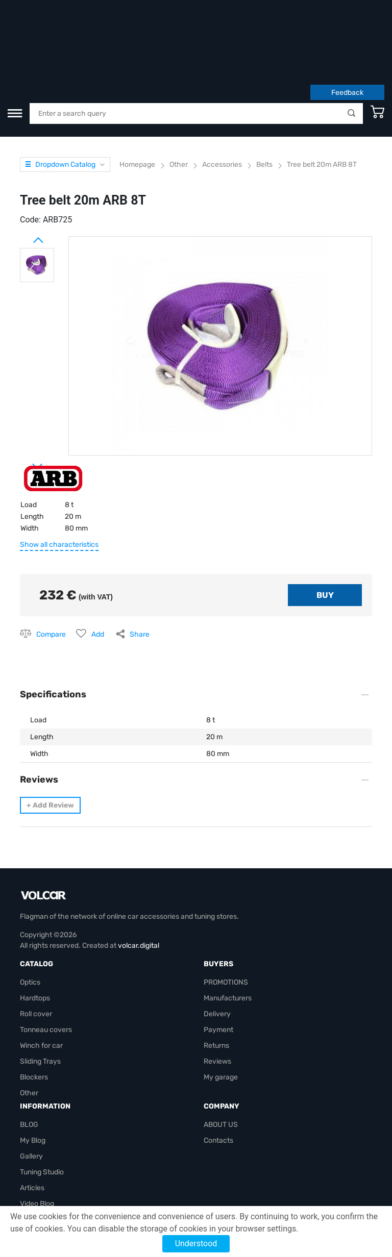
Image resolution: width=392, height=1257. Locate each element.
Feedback (347, 30)
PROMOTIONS (226, 919)
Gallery (31, 1093)
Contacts (218, 1077)
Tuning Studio (42, 1109)
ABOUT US (221, 1062)
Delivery (217, 951)
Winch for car (41, 982)
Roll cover (36, 951)
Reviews (217, 998)
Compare (51, 571)
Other (29, 1030)
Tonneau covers (46, 967)
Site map (34, 1156)
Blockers (34, 1014)
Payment (218, 967)
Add (97, 571)
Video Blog (37, 1141)
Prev (25, 173)
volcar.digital (138, 882)
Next (25, 399)
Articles (32, 1125)
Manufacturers (228, 935)
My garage (221, 1014)
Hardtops (35, 935)
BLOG (29, 1062)
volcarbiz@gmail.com (54, 1188)
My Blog (32, 1077)
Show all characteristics (59, 481)
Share (140, 571)
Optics (30, 919)
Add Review (50, 742)
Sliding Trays (40, 998)
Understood (196, 1243)
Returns (216, 982)
